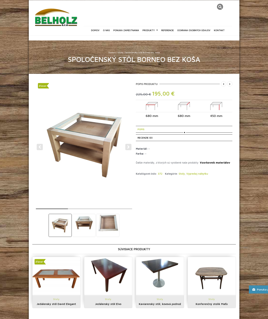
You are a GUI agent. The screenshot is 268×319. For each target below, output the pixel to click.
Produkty (150, 30)
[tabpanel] (84, 145)
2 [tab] (84, 210)
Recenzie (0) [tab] (145, 137)
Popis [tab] (141, 129)
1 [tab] (52, 210)
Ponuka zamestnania (126, 30)
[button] (220, 7)
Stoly (120, 52)
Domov (95, 30)
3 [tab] (116, 210)
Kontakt (219, 30)
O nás (106, 30)
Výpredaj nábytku (197, 173)
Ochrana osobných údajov (193, 30)
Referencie (167, 30)
